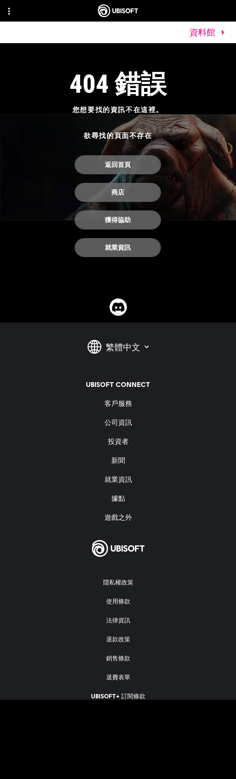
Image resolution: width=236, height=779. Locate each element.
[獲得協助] (118, 219)
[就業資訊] (118, 247)
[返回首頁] (118, 164)
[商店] (118, 192)
